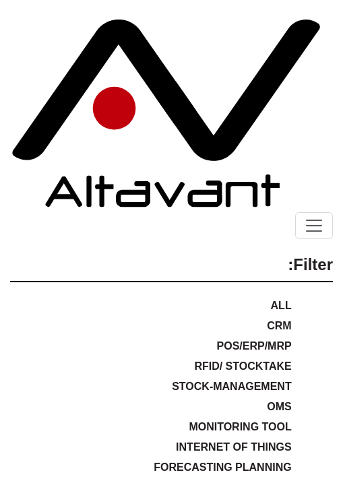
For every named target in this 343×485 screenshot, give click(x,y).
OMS (279, 406)
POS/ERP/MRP (254, 346)
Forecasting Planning (222, 467)
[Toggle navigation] (314, 225)
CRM (279, 325)
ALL (281, 305)
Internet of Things (234, 447)
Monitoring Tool (240, 426)
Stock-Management (231, 386)
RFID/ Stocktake (242, 366)
